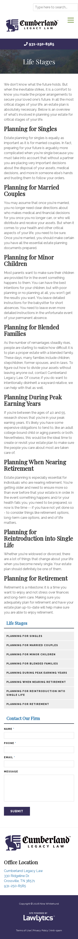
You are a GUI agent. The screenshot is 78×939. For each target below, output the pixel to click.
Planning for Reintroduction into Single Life (38, 538)
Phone (10, 743)
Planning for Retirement (35, 578)
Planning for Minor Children (29, 260)
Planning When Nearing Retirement (35, 465)
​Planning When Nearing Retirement (36, 682)
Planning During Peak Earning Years (33, 400)
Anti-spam (56, 930)
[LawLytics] (39, 917)
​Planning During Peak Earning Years (36, 672)
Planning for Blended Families (31, 330)
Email (9, 757)
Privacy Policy (40, 930)
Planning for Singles (30, 129)
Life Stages (16, 623)
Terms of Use (23, 930)
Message (11, 771)
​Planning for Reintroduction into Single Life (35, 693)
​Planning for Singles (24, 636)
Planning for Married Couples (31, 190)
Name (9, 729)
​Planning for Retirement (27, 704)
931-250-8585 (41, 44)
